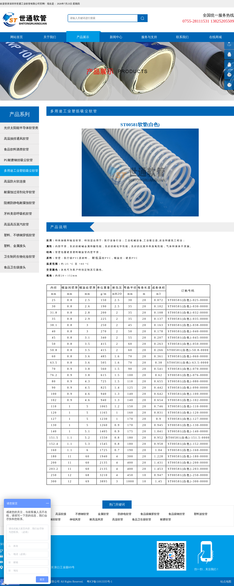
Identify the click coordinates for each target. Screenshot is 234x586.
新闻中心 (116, 37)
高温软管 (117, 519)
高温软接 (60, 514)
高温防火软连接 (15, 181)
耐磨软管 (165, 519)
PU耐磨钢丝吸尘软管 (18, 160)
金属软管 (103, 514)
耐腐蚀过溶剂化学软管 (19, 192)
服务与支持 (149, 37)
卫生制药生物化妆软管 (19, 256)
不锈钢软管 (82, 514)
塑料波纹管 (200, 514)
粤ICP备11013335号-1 (99, 581)
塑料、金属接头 (15, 245)
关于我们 (49, 37)
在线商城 (215, 37)
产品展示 (83, 37)
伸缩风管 (75, 519)
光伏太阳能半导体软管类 (21, 128)
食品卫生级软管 (141, 519)
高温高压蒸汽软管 (16, 224)
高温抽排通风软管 (16, 138)
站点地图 (225, 581)
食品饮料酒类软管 (16, 149)
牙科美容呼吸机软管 (18, 213)
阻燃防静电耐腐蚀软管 (19, 203)
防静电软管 (124, 514)
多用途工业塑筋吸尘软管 (21, 170)
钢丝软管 (55, 519)
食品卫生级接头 (15, 267)
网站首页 (16, 37)
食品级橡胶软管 (150, 514)
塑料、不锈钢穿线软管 (19, 235)
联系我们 (182, 37)
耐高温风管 (96, 519)
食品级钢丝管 (176, 514)
